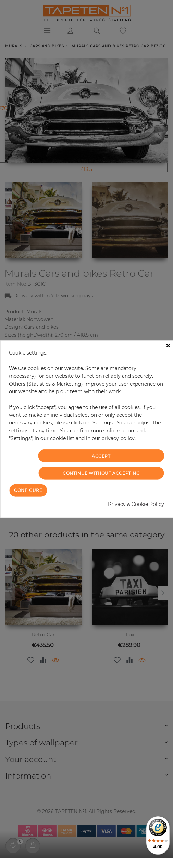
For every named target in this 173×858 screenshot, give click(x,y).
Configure (28, 490)
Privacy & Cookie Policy (136, 504)
